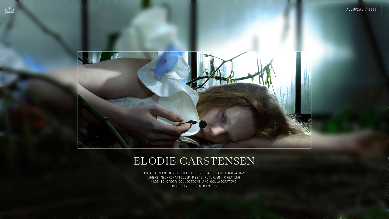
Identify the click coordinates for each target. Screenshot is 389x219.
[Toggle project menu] (365, 10)
